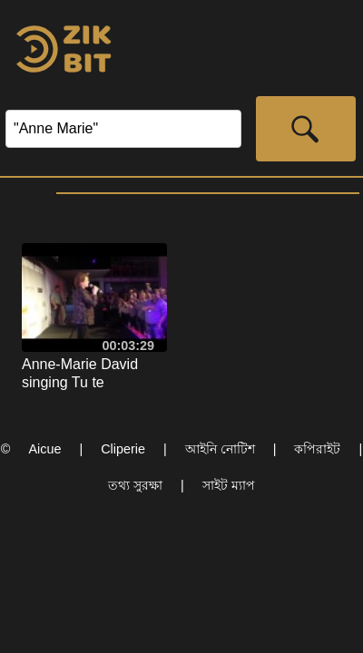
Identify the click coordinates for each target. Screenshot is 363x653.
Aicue (44, 449)
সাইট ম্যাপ (228, 485)
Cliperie (123, 449)
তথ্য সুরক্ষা (135, 485)
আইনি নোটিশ (220, 449)
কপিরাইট (317, 449)
